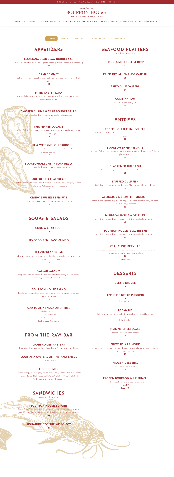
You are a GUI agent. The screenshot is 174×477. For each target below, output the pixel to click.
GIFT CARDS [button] (21, 24)
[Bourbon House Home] (87, 13)
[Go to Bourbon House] (80, 2)
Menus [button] (34, 24)
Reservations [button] (151, 24)
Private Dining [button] (109, 24)
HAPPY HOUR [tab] (98, 41)
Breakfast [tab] (80, 41)
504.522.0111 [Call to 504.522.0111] (113, 2)
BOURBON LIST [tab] (119, 41)
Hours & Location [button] (130, 24)
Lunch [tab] (64, 41)
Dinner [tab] (51, 41)
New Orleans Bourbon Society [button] (80, 24)
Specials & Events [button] (50, 24)
